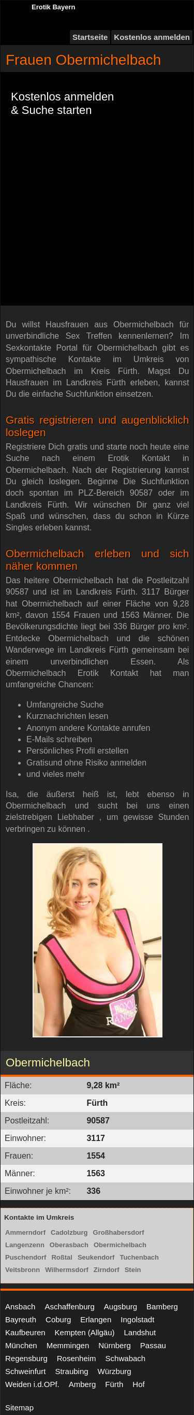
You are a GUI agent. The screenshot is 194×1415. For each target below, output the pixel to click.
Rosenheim (76, 1358)
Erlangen (95, 1319)
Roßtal (61, 1257)
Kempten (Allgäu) (85, 1332)
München (21, 1345)
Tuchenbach (139, 1257)
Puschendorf (25, 1257)
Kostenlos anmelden (152, 37)
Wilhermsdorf (66, 1270)
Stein (133, 1270)
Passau (153, 1345)
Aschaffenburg (69, 1306)
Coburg (58, 1319)
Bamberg (162, 1306)
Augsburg (120, 1306)
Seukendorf (96, 1257)
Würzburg (114, 1371)
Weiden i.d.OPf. (32, 1384)
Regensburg (26, 1358)
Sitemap (19, 1407)
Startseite (90, 37)
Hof (138, 1384)
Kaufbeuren (25, 1332)
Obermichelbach (120, 1245)
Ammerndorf (25, 1232)
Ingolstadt (137, 1319)
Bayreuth (20, 1319)
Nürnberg (114, 1345)
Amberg (82, 1384)
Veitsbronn (22, 1270)
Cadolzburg (69, 1232)
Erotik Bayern (54, 7)
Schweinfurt (25, 1371)
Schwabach (126, 1358)
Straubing (71, 1371)
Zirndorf (107, 1270)
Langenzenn (24, 1245)
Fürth (114, 1384)
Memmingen (68, 1345)
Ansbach (20, 1306)
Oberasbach (69, 1245)
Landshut (140, 1332)
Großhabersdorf (118, 1232)
